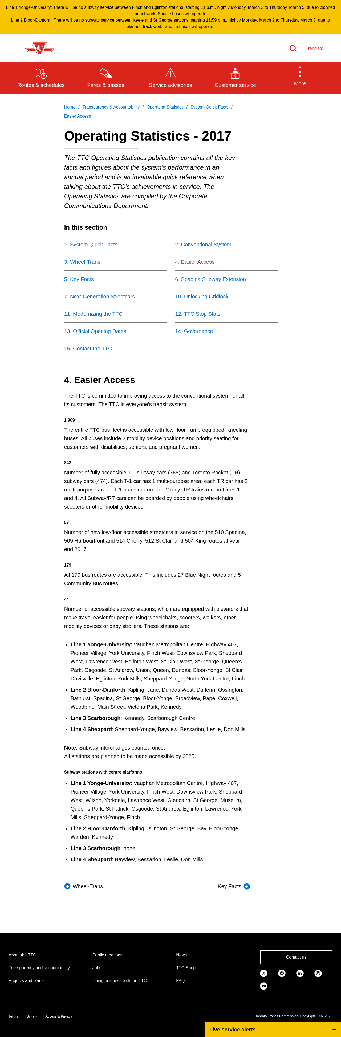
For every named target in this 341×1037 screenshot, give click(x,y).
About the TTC (22, 955)
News (181, 955)
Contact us (296, 957)
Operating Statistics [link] (165, 107)
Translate (314, 48)
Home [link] (70, 107)
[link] (263, 972)
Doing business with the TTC (119, 980)
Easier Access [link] (77, 116)
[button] (300, 77)
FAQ (180, 980)
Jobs (97, 968)
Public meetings (107, 955)
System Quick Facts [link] (209, 107)
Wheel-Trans (88, 886)
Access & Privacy (58, 1016)
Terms (13, 1016)
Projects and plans (26, 980)
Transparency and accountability (39, 968)
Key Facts (229, 886)
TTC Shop (186, 968)
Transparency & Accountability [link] (111, 107)
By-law (31, 1016)
